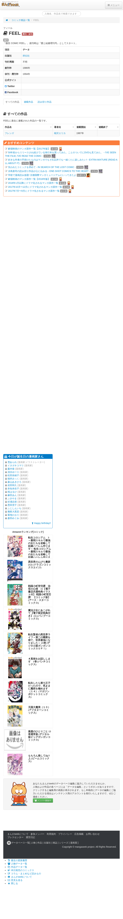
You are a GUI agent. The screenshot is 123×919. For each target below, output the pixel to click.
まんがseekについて (17, 834)
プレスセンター (15, 837)
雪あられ (12, 462)
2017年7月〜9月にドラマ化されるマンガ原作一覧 (34, 191)
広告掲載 (79, 834)
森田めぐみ (13, 518)
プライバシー (65, 834)
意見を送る (15, 880)
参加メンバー (37, 834)
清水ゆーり (13, 472)
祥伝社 (26, 55)
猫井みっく (13, 478)
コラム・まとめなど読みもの (24, 873)
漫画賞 (73, 842)
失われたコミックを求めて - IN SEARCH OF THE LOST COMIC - (42, 167)
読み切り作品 (44, 102)
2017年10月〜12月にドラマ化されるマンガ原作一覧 (35, 187)
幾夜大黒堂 (13, 511)
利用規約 (51, 834)
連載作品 (28, 102)
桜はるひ (12, 491)
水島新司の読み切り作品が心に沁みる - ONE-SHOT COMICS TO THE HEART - (49, 171)
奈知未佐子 (13, 488)
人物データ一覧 (17, 863)
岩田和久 (12, 485)
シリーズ (63, 842)
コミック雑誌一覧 (21, 20)
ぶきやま (12, 498)
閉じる (12, 883)
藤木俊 (11, 468)
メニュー (114, 5)
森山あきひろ (14, 482)
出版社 (47, 842)
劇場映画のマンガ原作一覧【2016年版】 (29, 179)
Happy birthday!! (41, 523)
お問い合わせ (93, 834)
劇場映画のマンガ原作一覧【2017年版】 (29, 148)
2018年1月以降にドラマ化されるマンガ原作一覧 (33, 183)
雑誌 (55, 842)
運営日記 (30, 837)
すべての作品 (12, 102)
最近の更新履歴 (17, 860)
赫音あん (12, 495)
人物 (33, 842)
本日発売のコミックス (20, 870)
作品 (39, 842)
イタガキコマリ (16, 465)
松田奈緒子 (13, 475)
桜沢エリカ (60, 133)
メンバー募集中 (43, 800)
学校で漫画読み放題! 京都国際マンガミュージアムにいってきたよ (42, 175)
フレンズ (9, 133)
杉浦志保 (12, 501)
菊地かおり (13, 515)
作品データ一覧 (17, 867)
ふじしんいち (14, 508)
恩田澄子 (12, 505)
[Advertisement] (40, 324)
